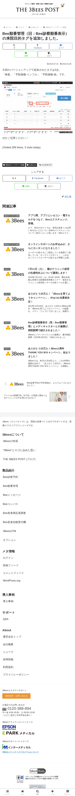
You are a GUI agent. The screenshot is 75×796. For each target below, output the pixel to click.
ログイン (8, 558)
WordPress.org (11, 581)
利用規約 (8, 667)
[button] (49, 54)
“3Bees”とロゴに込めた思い (19, 450)
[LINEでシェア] (25, 54)
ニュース (8, 652)
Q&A (5, 619)
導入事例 (8, 601)
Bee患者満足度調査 (14, 513)
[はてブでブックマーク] (60, 46)
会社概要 (8, 644)
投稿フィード (11, 566)
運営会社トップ (12, 637)
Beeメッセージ (12, 495)
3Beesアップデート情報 (13, 165)
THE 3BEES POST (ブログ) (19, 459)
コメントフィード (13, 573)
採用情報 (8, 660)
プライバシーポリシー (16, 675)
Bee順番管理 (45, 165)
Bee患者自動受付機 (14, 522)
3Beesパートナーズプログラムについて (20, 752)
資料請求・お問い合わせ (16, 696)
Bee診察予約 (10, 477)
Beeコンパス (10, 504)
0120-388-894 (19, 709)
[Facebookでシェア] (37, 46)
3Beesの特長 (10, 441)
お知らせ (31, 165)
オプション (9, 540)
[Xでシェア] (14, 46)
